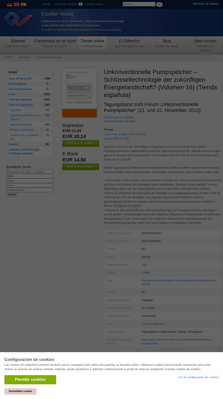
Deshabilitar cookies (20, 391)
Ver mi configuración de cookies (198, 377)
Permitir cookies (30, 379)
